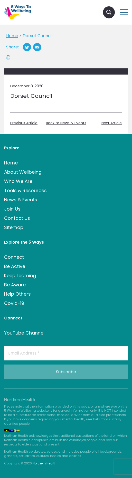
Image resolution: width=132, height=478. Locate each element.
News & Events (20, 199)
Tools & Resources (25, 190)
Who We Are (18, 181)
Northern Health (44, 463)
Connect (14, 257)
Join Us (12, 209)
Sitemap (13, 227)
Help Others (17, 294)
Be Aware (15, 285)
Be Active (14, 266)
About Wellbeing (23, 172)
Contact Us (17, 218)
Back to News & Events (66, 123)
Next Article (111, 123)
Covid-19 (14, 303)
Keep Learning (20, 275)
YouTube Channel (24, 333)
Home (11, 163)
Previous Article (23, 123)
